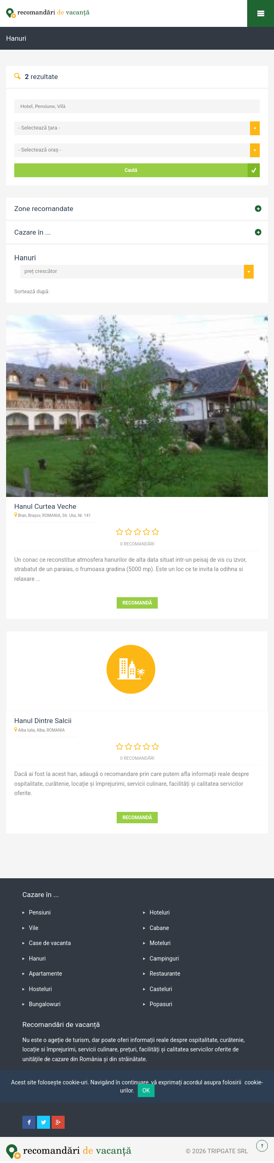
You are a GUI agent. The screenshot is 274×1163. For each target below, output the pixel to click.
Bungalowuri (45, 1004)
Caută (130, 170)
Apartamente (45, 973)
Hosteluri (40, 989)
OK (146, 1090)
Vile (33, 928)
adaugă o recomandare (109, 774)
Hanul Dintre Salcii (43, 721)
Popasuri (161, 1004)
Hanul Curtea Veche (45, 506)
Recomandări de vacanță (260, 13)
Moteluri (160, 943)
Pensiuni (40, 912)
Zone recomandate (43, 208)
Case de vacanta (50, 943)
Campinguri (164, 958)
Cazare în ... (32, 232)
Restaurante (165, 973)
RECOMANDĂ (137, 603)
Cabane (159, 928)
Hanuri (37, 958)
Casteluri (161, 989)
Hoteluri (160, 912)
